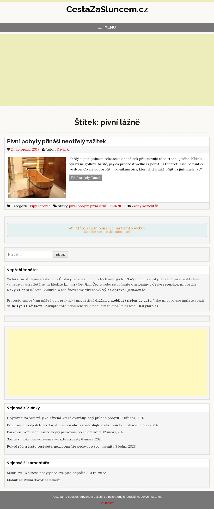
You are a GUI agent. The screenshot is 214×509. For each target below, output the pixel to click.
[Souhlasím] (208, 499)
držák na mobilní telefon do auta (123, 300)
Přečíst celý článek (86, 178)
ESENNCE (117, 206)
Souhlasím (107, 503)
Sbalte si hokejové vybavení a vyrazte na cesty (43, 439)
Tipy (33, 206)
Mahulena (14, 480)
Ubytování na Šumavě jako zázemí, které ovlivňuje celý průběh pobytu (63, 418)
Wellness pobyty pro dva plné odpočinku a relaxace (65, 473)
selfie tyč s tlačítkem (25, 306)
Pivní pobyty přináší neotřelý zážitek (56, 141)
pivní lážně (98, 206)
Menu (110, 27)
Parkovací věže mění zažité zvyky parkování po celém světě (54, 432)
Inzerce (44, 206)
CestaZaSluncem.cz (107, 9)
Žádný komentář (145, 206)
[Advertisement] (107, 70)
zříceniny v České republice (156, 284)
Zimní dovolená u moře (42, 480)
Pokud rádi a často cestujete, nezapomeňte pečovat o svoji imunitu (60, 446)
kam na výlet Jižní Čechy (83, 284)
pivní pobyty (78, 206)
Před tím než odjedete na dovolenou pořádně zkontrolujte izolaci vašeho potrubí (72, 425)
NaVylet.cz (135, 279)
